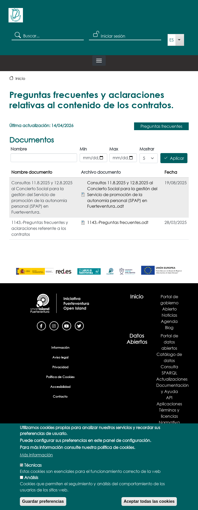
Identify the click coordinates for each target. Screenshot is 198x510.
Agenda (169, 321)
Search (17, 34)
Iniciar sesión (113, 36)
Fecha (170, 172)
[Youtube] (66, 325)
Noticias (169, 315)
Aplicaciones (169, 403)
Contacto (60, 396)
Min (83, 149)
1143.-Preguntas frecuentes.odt (117, 222)
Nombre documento (31, 172)
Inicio (20, 78)
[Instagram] (54, 325)
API (169, 397)
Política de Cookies (60, 377)
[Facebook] (41, 325)
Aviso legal (60, 357)
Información (60, 347)
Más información (36, 463)
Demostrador (169, 428)
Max (113, 149)
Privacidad (60, 367)
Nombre (19, 149)
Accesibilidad (60, 386)
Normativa (169, 422)
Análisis (31, 486)
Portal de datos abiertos (169, 342)
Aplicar (177, 158)
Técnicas (33, 473)
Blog (169, 327)
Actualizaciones (171, 379)
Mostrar (146, 149)
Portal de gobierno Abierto (169, 303)
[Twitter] (79, 325)
